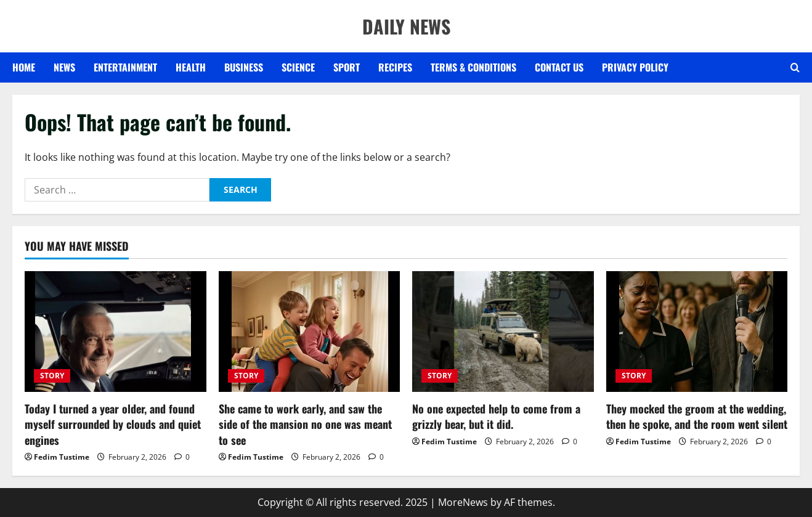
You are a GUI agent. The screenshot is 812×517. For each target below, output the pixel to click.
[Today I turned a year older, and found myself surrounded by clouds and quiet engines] (115, 331)
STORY (52, 375)
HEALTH (191, 67)
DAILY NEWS (406, 26)
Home (23, 67)
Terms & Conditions (473, 67)
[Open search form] (795, 67)
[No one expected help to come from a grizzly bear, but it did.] (503, 331)
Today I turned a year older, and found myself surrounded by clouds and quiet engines (113, 424)
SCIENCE (298, 67)
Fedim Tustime (61, 457)
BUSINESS (243, 67)
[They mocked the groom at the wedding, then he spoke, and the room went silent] (697, 331)
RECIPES (395, 67)
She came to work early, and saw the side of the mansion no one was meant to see (305, 424)
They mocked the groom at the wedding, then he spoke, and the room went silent (696, 416)
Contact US (559, 67)
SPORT (346, 67)
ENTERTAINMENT (125, 67)
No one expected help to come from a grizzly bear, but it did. (496, 416)
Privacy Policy (635, 67)
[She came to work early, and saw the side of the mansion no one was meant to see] (309, 331)
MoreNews (463, 502)
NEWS (64, 67)
